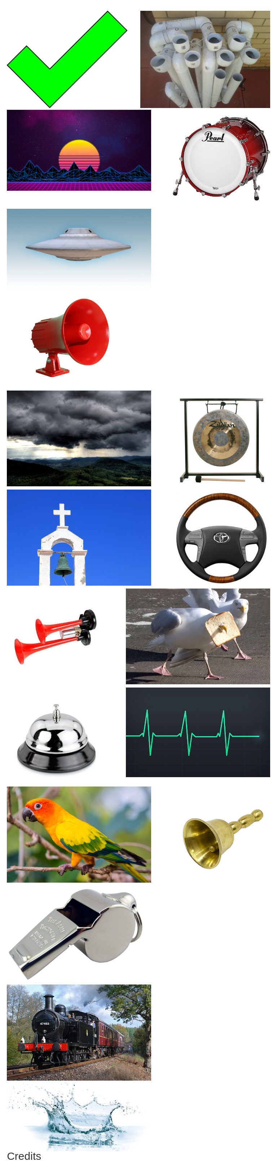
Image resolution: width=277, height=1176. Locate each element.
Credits (24, 1156)
